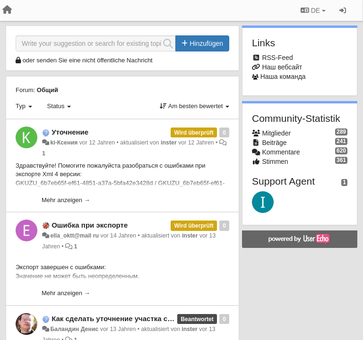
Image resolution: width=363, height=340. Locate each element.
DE (313, 10)
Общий (47, 90)
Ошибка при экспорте (90, 225)
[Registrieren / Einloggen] (342, 10)
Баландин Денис (74, 329)
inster (169, 142)
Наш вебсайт (282, 67)
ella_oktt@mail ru (74, 235)
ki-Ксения (64, 142)
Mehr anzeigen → (66, 200)
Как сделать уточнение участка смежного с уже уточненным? (160, 318)
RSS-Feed (277, 57)
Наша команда (283, 76)
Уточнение (70, 132)
